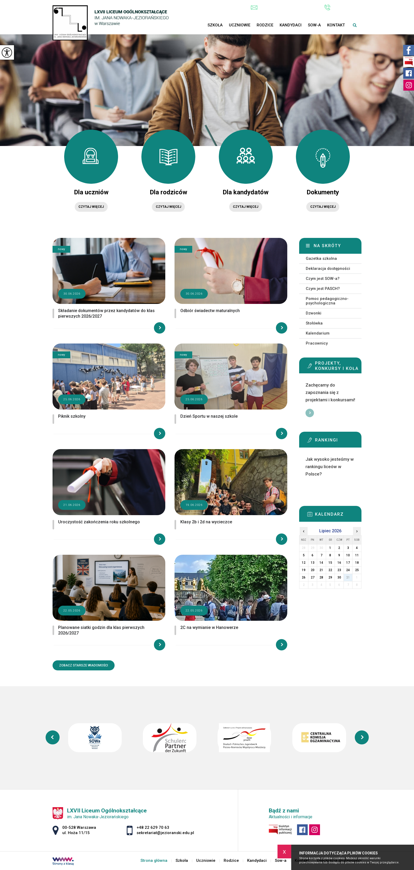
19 (303, 570)
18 (357, 563)
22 (330, 570)
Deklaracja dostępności (328, 268)
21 (321, 570)
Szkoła (215, 25)
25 (357, 570)
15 (330, 563)
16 (339, 563)
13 (312, 563)
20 (312, 570)
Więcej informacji (309, 413)
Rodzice (265, 25)
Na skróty (327, 245)
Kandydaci (291, 25)
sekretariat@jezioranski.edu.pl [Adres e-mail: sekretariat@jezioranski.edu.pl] (165, 832)
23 (339, 570)
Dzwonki (313, 313)
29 (330, 577)
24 (348, 570)
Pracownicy (317, 343)
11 (357, 555)
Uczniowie (239, 25)
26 (303, 577)
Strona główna (201, 25)
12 (303, 563)
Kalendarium (318, 333)
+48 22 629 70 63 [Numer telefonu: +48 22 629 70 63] (153, 827)
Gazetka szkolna (321, 258)
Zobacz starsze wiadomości (83, 665)
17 (348, 563)
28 (321, 577)
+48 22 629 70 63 (342, 7)
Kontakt (336, 25)
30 (339, 577)
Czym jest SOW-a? (323, 278)
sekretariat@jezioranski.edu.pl (282, 7)
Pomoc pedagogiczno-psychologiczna (327, 300)
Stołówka (314, 323)
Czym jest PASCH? (323, 288)
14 (321, 563)
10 (348, 555)
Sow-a (314, 25)
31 (348, 577)
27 (312, 577)
